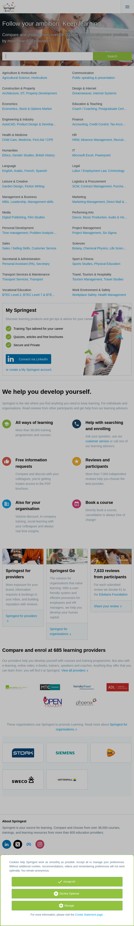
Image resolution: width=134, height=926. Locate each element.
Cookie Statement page (89, 914)
